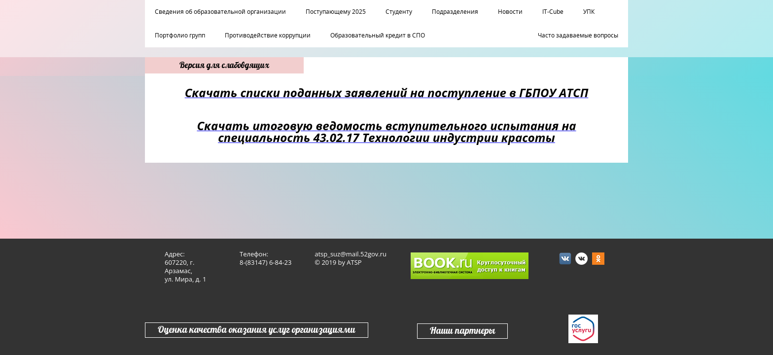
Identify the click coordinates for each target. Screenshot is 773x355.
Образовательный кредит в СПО (377, 35)
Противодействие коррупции (268, 35)
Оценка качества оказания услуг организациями (256, 330)
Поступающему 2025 (336, 12)
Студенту (399, 12)
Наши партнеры (462, 331)
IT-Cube (552, 12)
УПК (589, 12)
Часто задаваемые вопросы (578, 35)
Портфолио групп (180, 35)
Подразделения (455, 12)
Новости (510, 12)
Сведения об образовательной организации (220, 12)
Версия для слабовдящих (224, 65)
